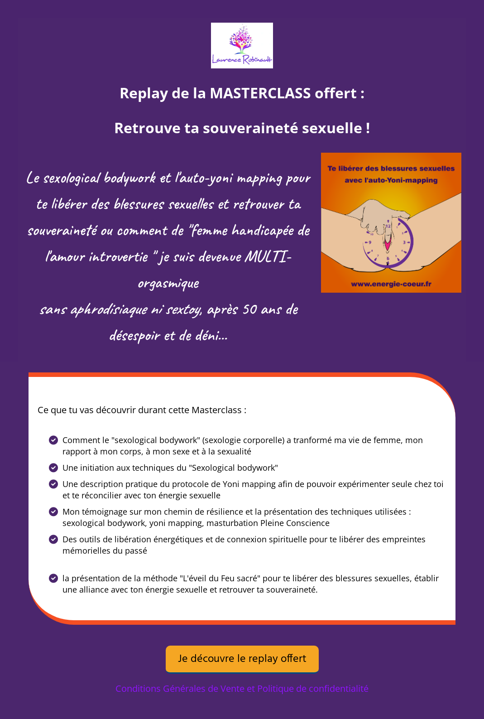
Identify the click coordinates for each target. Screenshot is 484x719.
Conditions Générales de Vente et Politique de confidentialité (242, 688)
